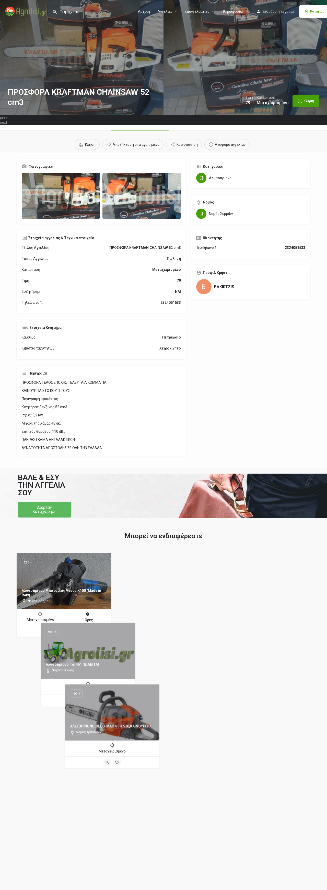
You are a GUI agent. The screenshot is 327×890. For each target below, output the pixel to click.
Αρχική (144, 11)
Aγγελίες (165, 11)
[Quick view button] (59, 631)
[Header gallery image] (82, 57)
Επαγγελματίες (197, 11)
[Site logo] (26, 11)
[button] (44, 510)
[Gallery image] (61, 196)
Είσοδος (270, 11)
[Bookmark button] (69, 631)
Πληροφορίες (232, 11)
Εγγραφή (288, 11)
